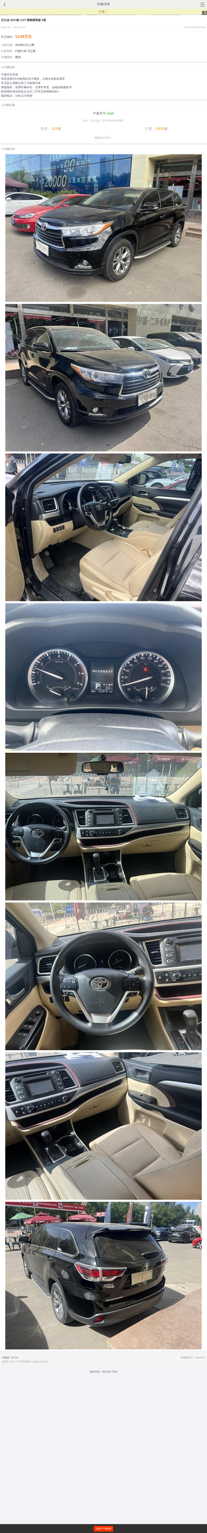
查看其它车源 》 (103, 293)
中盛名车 (99, 268)
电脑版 (5, 1512)
